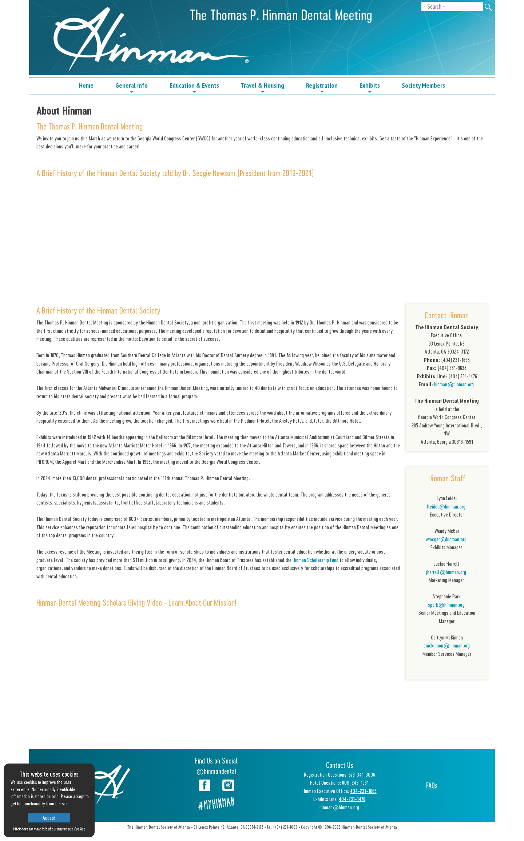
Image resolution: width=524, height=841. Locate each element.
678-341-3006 (362, 774)
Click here (20, 828)
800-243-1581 (355, 782)
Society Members (423, 85)
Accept (49, 817)
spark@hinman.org (447, 604)
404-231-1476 (352, 799)
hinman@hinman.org (454, 384)
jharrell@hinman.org (446, 572)
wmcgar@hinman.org (446, 539)
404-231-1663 (363, 791)
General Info (131, 88)
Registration (322, 88)
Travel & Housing (262, 88)
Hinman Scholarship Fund (315, 560)
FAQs (431, 785)
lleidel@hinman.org (447, 506)
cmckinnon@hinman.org (447, 645)
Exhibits (370, 88)
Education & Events (194, 88)
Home (86, 85)
